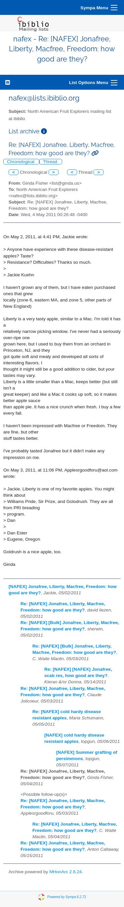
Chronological (21, 161)
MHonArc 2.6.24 (65, 871)
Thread (51, 161)
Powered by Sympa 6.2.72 (66, 896)
